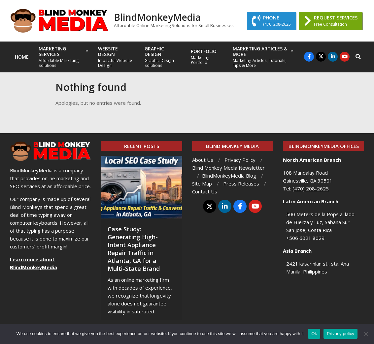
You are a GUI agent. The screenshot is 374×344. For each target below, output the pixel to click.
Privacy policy (340, 333)
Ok (314, 333)
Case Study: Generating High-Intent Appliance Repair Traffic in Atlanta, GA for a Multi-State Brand (134, 248)
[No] (365, 333)
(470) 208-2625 (310, 188)
